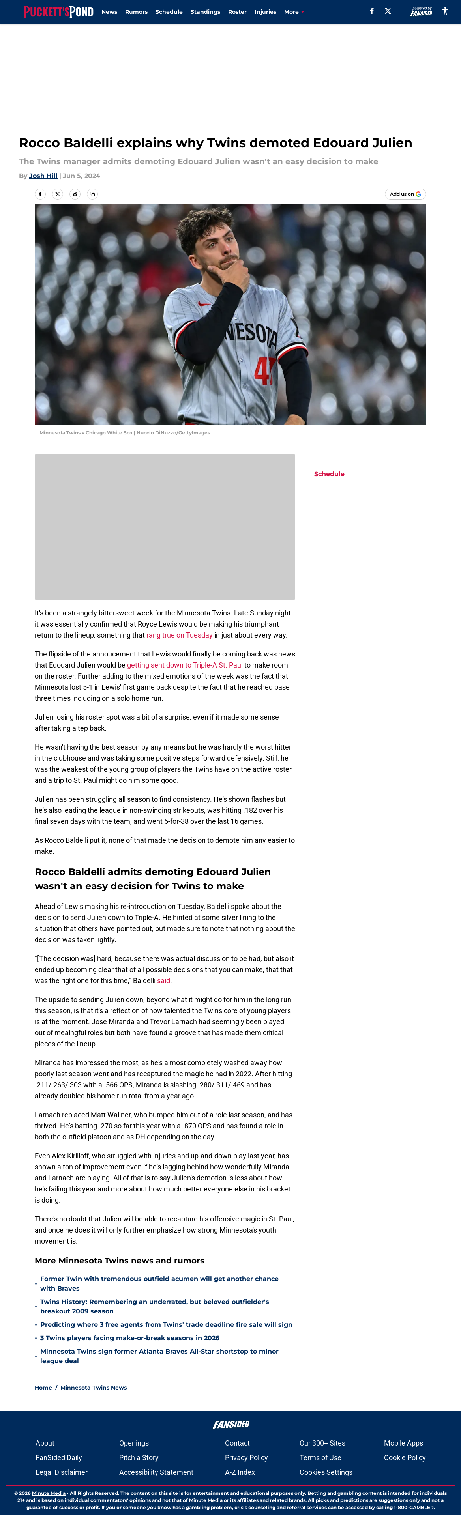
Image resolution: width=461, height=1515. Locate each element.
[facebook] (372, 11)
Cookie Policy (405, 1457)
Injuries (265, 11)
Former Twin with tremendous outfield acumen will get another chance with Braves (159, 1283)
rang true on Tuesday (179, 635)
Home (43, 1387)
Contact (237, 1443)
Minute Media (49, 1493)
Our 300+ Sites (322, 1443)
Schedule (169, 11)
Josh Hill (43, 176)
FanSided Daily (59, 1457)
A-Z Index (240, 1472)
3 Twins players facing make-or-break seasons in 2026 (129, 1338)
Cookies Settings (326, 1472)
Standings (205, 11)
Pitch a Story (139, 1457)
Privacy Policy (246, 1457)
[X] (388, 11)
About (45, 1443)
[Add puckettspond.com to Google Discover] (405, 194)
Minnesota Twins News (93, 1387)
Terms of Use (320, 1457)
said (163, 980)
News (109, 11)
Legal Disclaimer (62, 1472)
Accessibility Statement (156, 1472)
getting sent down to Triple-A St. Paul (185, 665)
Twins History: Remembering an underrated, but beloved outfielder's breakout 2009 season (154, 1306)
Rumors (136, 11)
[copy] (92, 194)
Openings (134, 1443)
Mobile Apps (403, 1443)
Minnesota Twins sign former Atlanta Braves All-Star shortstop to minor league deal (159, 1356)
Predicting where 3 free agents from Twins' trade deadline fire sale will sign (166, 1324)
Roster (237, 11)
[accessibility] (445, 11)
